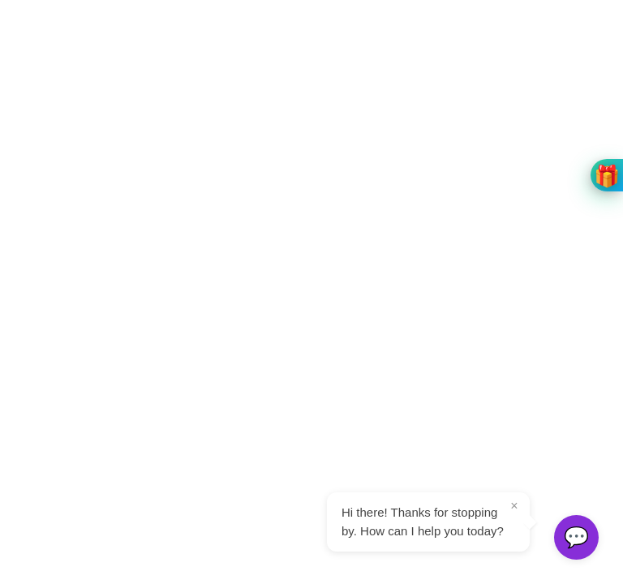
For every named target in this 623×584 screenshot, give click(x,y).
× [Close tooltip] (514, 506)
